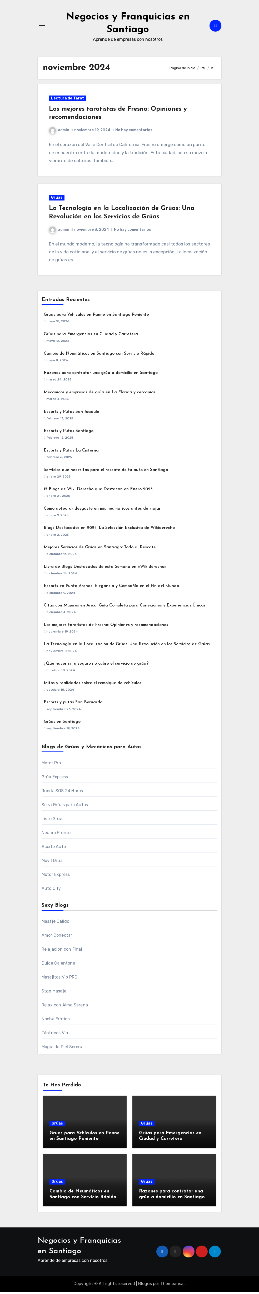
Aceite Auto (54, 848)
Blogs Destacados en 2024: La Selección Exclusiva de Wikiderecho (109, 530)
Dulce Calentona (58, 965)
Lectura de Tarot (68, 99)
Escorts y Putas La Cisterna (71, 453)
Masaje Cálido (55, 923)
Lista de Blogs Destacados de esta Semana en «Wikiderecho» (105, 569)
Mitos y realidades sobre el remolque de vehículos (92, 685)
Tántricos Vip (55, 1035)
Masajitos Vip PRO (59, 979)
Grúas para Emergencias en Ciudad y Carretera (91, 336)
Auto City (51, 890)
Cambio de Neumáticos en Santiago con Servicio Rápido (99, 356)
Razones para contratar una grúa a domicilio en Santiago (101, 375)
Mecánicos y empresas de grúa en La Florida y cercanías (100, 395)
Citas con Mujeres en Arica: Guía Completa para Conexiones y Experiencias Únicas (125, 608)
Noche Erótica (56, 1021)
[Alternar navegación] (42, 25)
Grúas (57, 199)
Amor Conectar (57, 937)
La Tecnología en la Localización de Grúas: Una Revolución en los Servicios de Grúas (127, 646)
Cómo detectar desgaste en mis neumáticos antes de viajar (102, 511)
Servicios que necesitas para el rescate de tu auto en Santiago (106, 472)
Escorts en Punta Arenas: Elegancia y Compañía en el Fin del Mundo (111, 588)
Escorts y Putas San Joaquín (71, 414)
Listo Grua (52, 821)
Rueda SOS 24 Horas (62, 793)
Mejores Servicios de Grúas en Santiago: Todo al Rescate (100, 550)
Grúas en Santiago (62, 724)
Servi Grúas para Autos (65, 807)
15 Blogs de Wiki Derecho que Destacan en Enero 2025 (98, 491)
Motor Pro (51, 765)
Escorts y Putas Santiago (68, 433)
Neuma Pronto (56, 834)
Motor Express (56, 876)
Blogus (145, 1285)
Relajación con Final (62, 951)
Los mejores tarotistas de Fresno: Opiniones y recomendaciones (106, 627)
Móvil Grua (52, 862)
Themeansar (172, 1285)
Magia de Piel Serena (62, 1049)
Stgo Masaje (54, 993)
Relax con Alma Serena (65, 1007)
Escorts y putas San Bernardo (73, 705)
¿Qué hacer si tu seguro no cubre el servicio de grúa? (96, 666)
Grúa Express (55, 779)
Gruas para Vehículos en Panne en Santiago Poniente (96, 317)
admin (60, 131)
